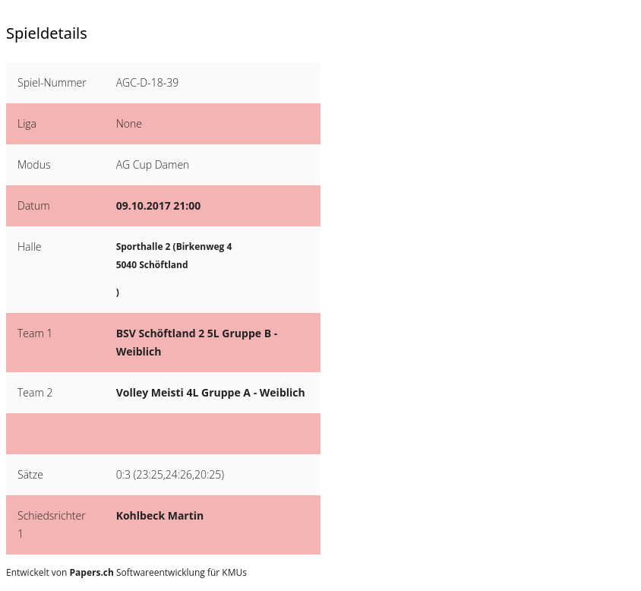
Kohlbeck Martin (160, 515)
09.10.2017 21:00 (158, 205)
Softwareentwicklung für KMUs (158, 572)
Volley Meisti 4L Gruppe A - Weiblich (210, 392)
